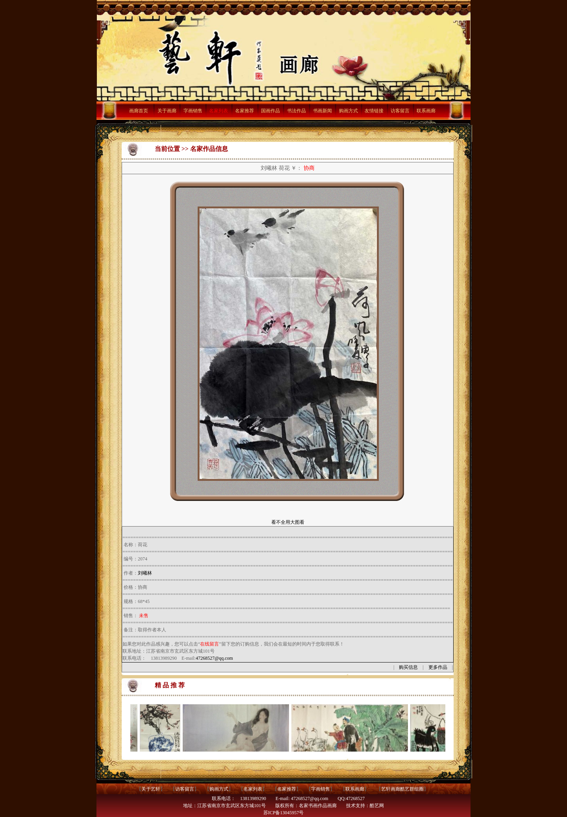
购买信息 (408, 667)
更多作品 (437, 667)
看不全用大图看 (287, 522)
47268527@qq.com (214, 658)
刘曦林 (145, 573)
